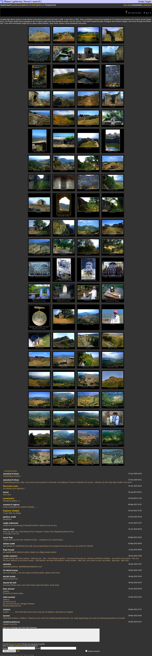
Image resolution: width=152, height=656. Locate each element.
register (18, 644)
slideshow (147, 5)
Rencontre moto (10, 486)
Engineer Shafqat (11, 511)
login (12, 644)
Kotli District (37, 5)
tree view (127, 5)
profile (15, 5)
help (18, 651)
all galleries (24, 5)
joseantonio (8, 498)
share (15, 471)
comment (7, 471)
